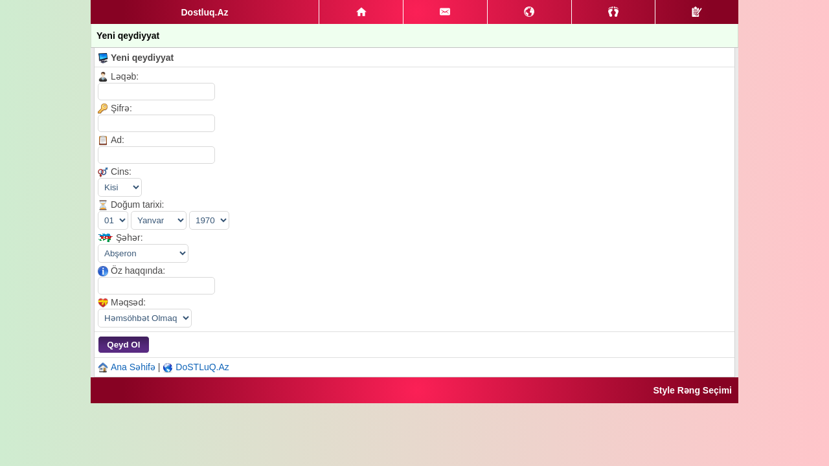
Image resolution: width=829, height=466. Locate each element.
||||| (145, 318)
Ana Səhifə (133, 367)
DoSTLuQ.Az (202, 367)
